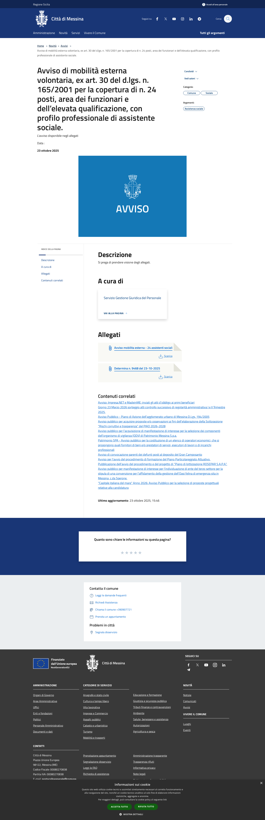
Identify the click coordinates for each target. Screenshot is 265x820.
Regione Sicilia (41, 4)
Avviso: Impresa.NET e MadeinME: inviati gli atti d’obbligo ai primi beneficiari (146, 402)
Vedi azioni (192, 79)
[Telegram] (197, 18)
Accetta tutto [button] (119, 806)
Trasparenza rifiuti (143, 762)
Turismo (87, 732)
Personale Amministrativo (48, 725)
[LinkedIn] (189, 18)
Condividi (191, 71)
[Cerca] (228, 19)
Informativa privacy (144, 768)
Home (40, 46)
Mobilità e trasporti (94, 738)
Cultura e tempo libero (96, 701)
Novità (52, 46)
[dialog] (132, 800)
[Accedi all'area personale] (215, 4)
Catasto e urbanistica (95, 725)
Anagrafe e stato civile (96, 695)
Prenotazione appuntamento (99, 756)
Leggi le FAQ (90, 768)
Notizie (187, 695)
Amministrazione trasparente (150, 756)
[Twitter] (164, 18)
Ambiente (138, 713)
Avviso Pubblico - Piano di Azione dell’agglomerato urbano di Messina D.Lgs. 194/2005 (153, 416)
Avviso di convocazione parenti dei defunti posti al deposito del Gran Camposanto (150, 454)
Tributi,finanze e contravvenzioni (152, 707)
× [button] (261, 783)
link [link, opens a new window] (165, 799)
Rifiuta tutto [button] (146, 806)
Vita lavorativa (91, 707)
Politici (37, 719)
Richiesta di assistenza (96, 774)
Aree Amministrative (45, 701)
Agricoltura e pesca (144, 731)
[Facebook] (155, 18)
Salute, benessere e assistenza (150, 719)
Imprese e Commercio (95, 713)
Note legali (139, 774)
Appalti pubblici (92, 719)
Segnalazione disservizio (97, 762)
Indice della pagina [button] (51, 249)
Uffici (36, 707)
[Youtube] (172, 18)
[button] (132, 814)
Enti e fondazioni (42, 713)
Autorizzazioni (141, 725)
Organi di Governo (43, 695)
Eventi (187, 730)
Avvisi (64, 46)
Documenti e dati (43, 732)
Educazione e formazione (147, 695)
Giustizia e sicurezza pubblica (150, 701)
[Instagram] (180, 18)
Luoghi (187, 724)
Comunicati (189, 701)
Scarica (165, 356)
